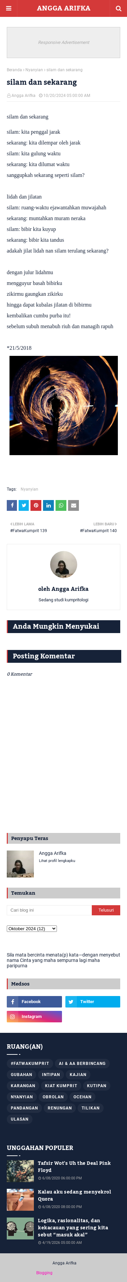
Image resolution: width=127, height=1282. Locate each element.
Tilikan (91, 1108)
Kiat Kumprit (61, 1085)
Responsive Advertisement (63, 42)
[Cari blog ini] (49, 910)
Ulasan (19, 1119)
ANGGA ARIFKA (63, 8)
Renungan (60, 1108)
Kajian (78, 1074)
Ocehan (82, 1097)
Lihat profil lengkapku (57, 861)
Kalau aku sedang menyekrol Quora (74, 1196)
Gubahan (21, 1074)
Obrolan (53, 1097)
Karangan (23, 1085)
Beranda (14, 70)
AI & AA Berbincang (82, 1063)
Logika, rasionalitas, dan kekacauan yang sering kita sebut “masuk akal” (73, 1228)
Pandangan (24, 1108)
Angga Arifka (24, 95)
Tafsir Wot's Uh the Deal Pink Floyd (74, 1167)
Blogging (44, 1273)
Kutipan (96, 1085)
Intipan (51, 1074)
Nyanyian (34, 70)
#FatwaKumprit (30, 1063)
